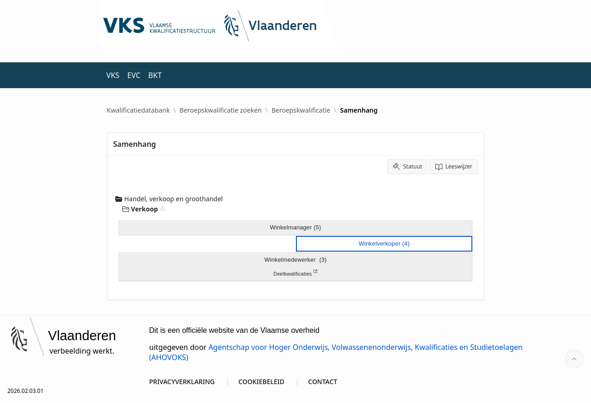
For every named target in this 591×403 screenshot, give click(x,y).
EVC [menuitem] (133, 75)
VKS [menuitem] (112, 75)
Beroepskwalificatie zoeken (221, 110)
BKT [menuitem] (155, 75)
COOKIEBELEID (261, 381)
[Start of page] (574, 359)
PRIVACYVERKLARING (182, 381)
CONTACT (322, 381)
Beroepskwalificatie (300, 110)
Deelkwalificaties (295, 273)
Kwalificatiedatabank (138, 110)
